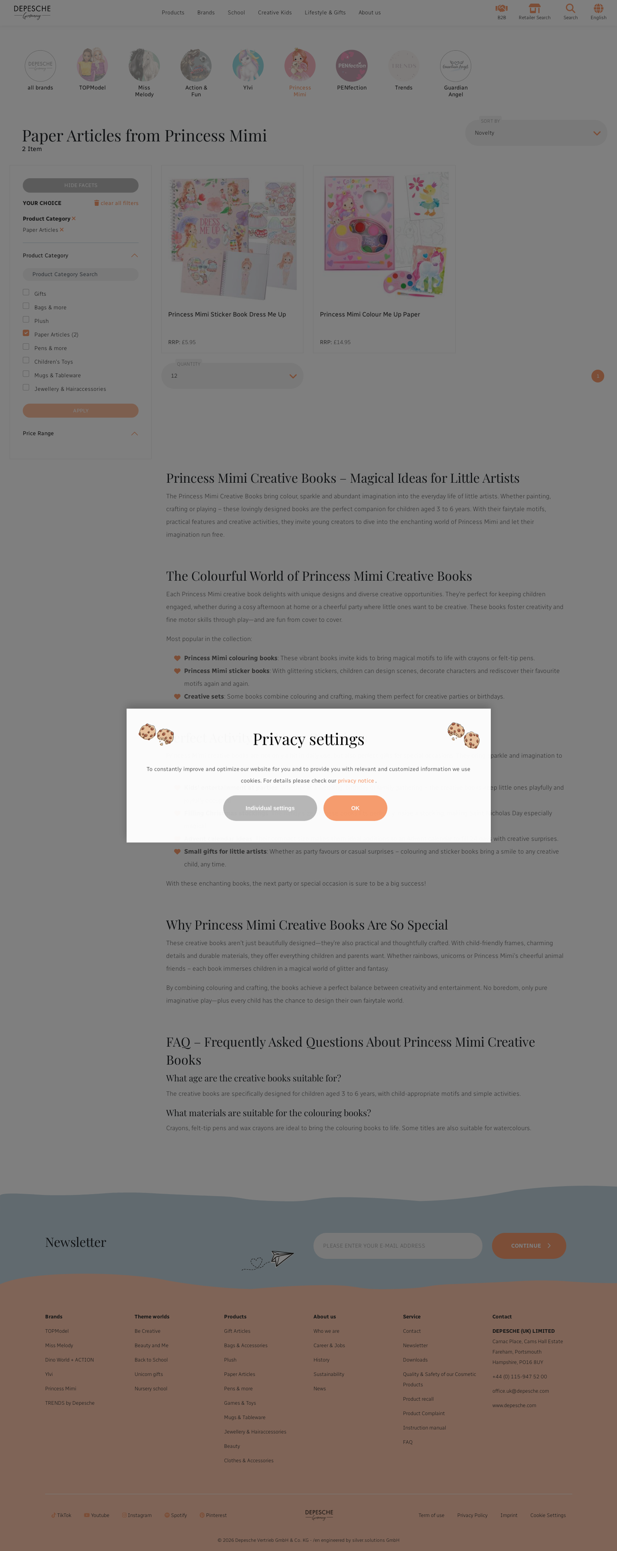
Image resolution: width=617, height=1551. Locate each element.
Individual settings (270, 808)
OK (355, 808)
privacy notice (356, 781)
